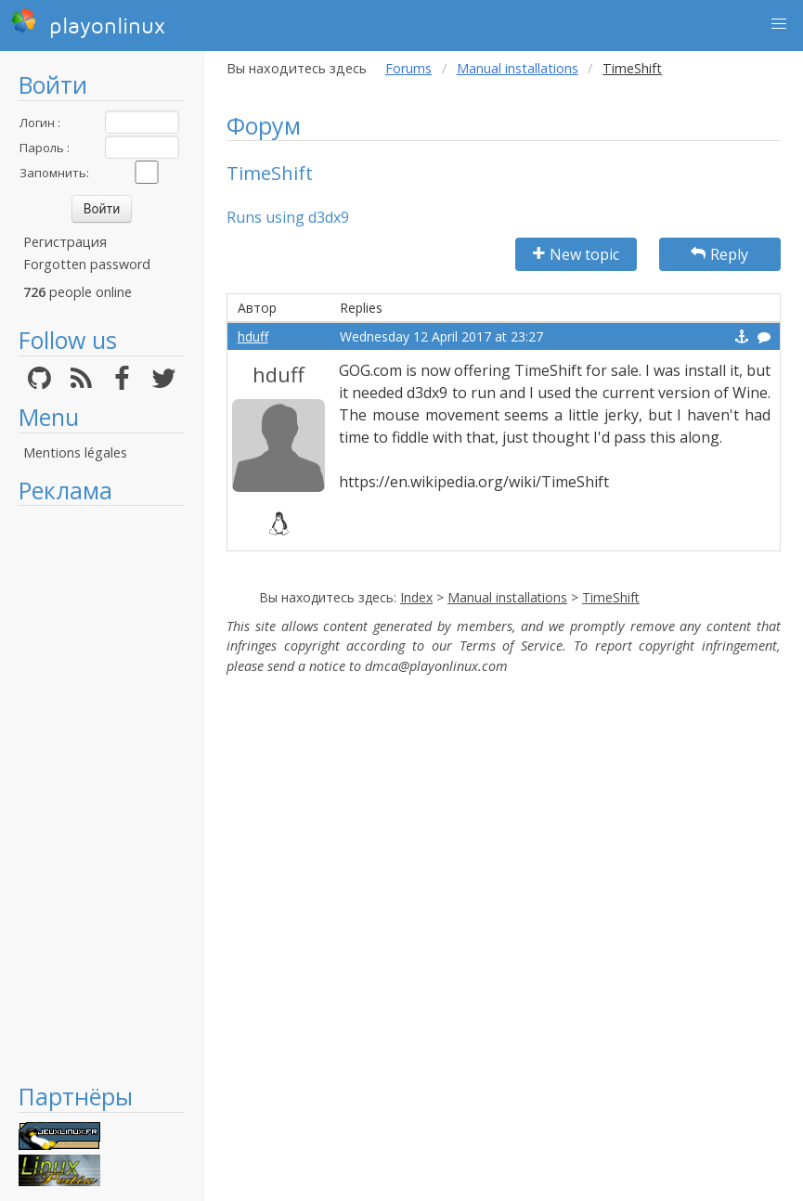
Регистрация (65, 242)
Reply (719, 254)
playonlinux (88, 23)
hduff (253, 336)
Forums (408, 68)
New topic (576, 254)
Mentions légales (75, 452)
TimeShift (611, 597)
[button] (779, 24)
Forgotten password (86, 264)
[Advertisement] (102, 793)
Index (416, 597)
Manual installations (517, 68)
